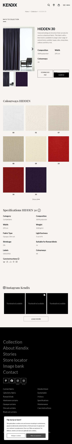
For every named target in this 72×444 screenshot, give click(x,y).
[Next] (32, 49)
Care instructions (44, 408)
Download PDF (45, 73)
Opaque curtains (9, 404)
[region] (26, 428)
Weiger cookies (16, 435)
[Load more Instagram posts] (36, 318)
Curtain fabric (8, 389)
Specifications (43, 400)
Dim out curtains (9, 408)
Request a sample (61, 74)
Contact (10, 371)
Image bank (13, 365)
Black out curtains (10, 412)
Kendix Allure (43, 389)
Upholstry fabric (9, 393)
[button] (14, 303)
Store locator (15, 359)
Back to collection (11, 19)
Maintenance (43, 404)
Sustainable (42, 393)
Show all (36, 199)
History (41, 396)
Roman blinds (8, 396)
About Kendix (15, 347)
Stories (9, 353)
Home (27, 11)
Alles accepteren (36, 435)
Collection (34, 11)
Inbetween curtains (10, 400)
